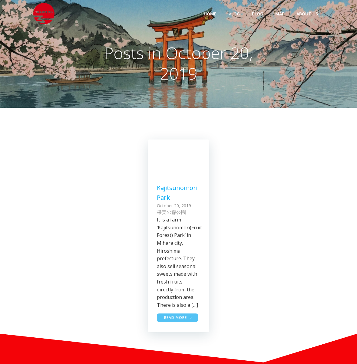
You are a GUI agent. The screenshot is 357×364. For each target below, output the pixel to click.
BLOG (257, 14)
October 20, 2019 (174, 205)
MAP (279, 14)
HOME (210, 14)
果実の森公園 (171, 212)
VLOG (234, 14)
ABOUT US (307, 14)
